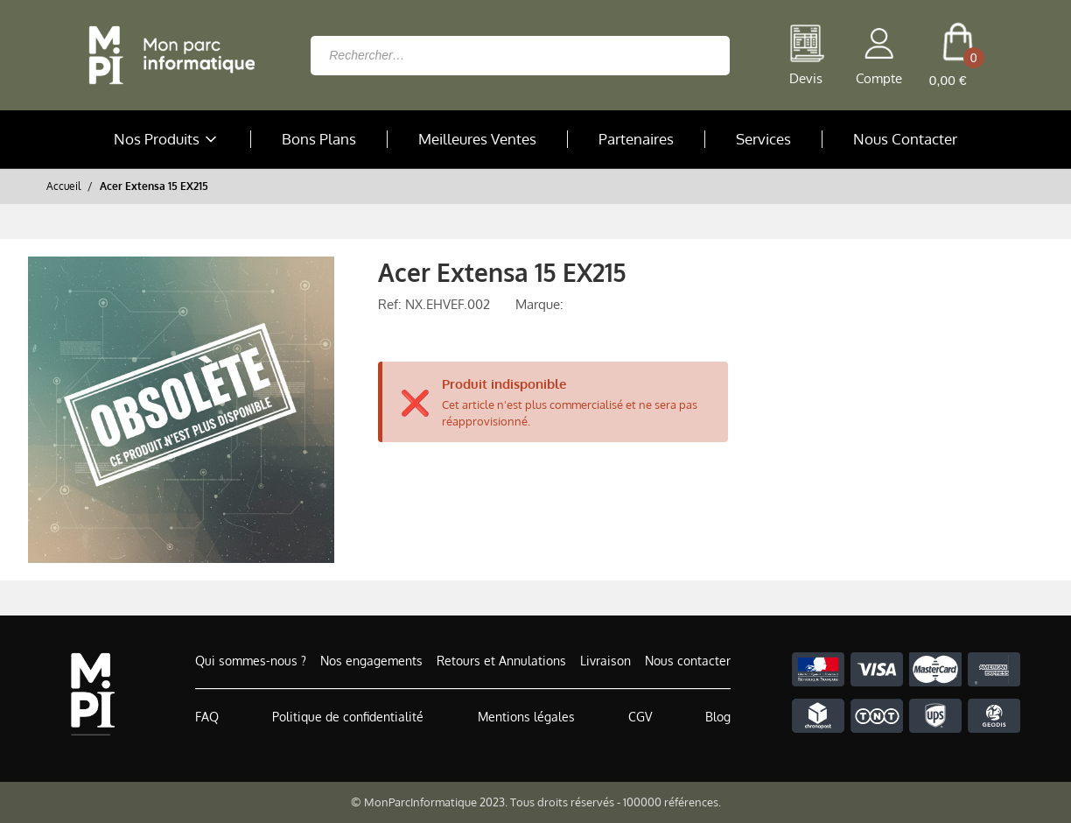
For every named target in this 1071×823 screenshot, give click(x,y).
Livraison (605, 660)
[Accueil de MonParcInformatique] (92, 693)
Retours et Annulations (501, 660)
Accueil (63, 186)
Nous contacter (688, 660)
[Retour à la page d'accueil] (167, 55)
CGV (640, 716)
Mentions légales (526, 716)
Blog (718, 716)
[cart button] (957, 55)
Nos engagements (371, 660)
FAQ (207, 716)
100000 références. (672, 802)
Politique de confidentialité (348, 716)
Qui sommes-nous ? (250, 660)
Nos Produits (167, 139)
